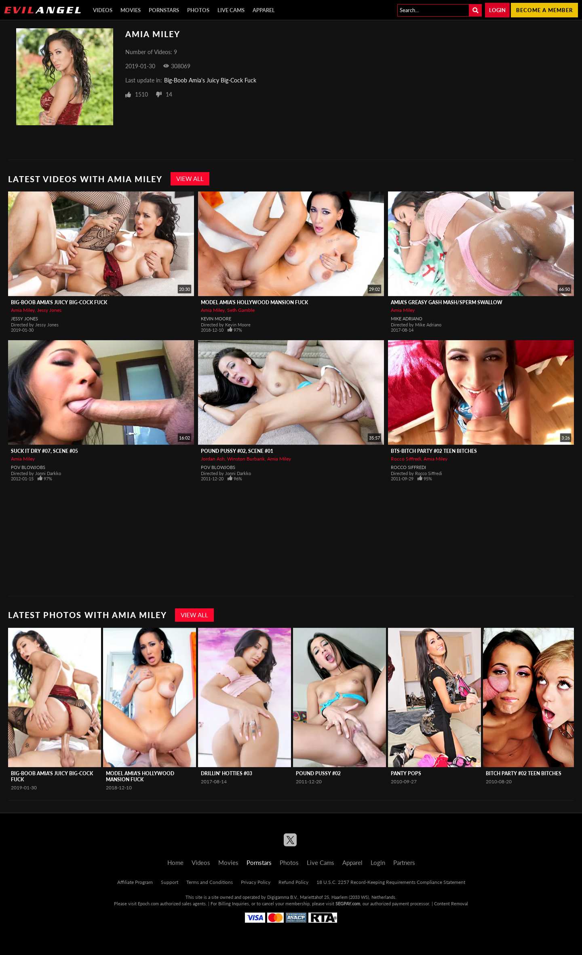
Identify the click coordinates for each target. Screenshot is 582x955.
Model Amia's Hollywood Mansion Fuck (254, 302)
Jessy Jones (49, 310)
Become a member (544, 10)
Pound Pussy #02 (318, 773)
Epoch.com (148, 903)
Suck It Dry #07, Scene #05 (44, 451)
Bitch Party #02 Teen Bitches (523, 773)
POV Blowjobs (28, 467)
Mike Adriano (406, 318)
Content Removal (451, 903)
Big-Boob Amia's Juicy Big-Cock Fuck (210, 80)
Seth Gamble (241, 310)
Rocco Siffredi (406, 459)
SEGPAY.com (347, 903)
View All (190, 178)
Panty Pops (406, 773)
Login (497, 10)
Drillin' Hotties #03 (226, 773)
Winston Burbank (246, 459)
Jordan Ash (213, 459)
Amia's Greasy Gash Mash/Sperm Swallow (446, 302)
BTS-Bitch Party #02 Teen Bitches (434, 451)
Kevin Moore (216, 318)
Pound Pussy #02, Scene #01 (237, 451)
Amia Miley (23, 310)
